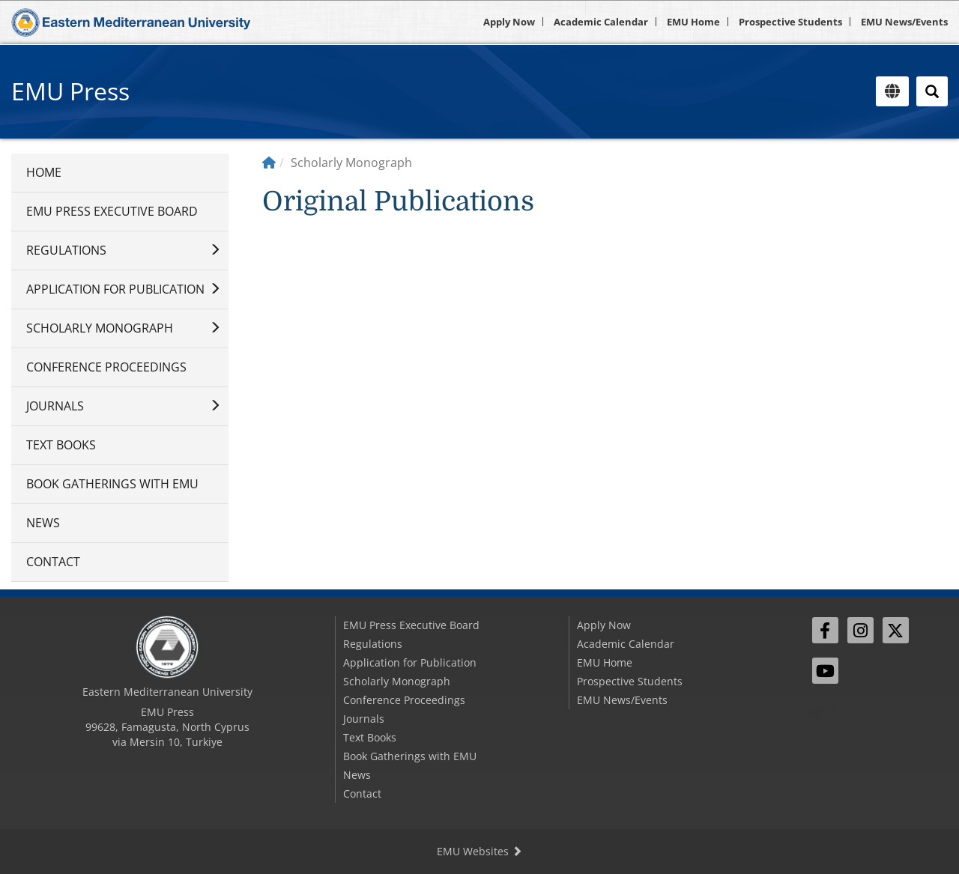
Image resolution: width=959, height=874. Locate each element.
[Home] (269, 162)
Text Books (61, 445)
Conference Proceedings (106, 367)
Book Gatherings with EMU (112, 484)
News (43, 523)
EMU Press (70, 91)
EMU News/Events (904, 21)
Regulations (66, 250)
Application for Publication (115, 289)
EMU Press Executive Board (112, 211)
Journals (55, 406)
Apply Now (509, 21)
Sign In (820, 711)
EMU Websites (479, 851)
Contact (53, 561)
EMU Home (693, 21)
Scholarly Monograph (99, 328)
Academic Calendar (601, 21)
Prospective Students (790, 21)
